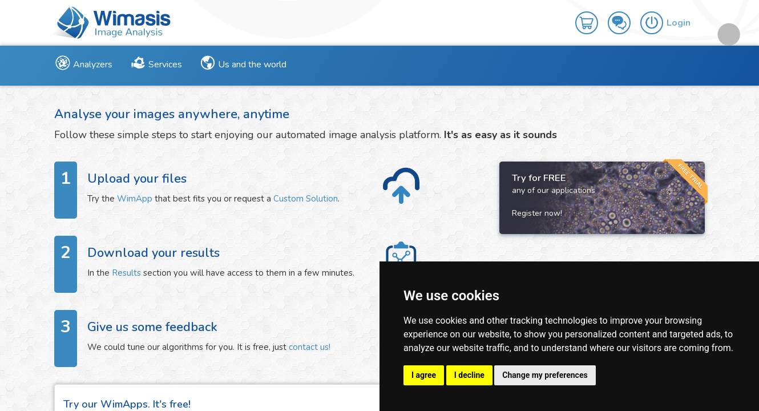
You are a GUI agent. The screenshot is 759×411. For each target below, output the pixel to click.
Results (126, 273)
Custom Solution (305, 198)
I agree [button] (423, 375)
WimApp (134, 198)
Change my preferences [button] (544, 375)
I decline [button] (469, 375)
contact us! (309, 347)
